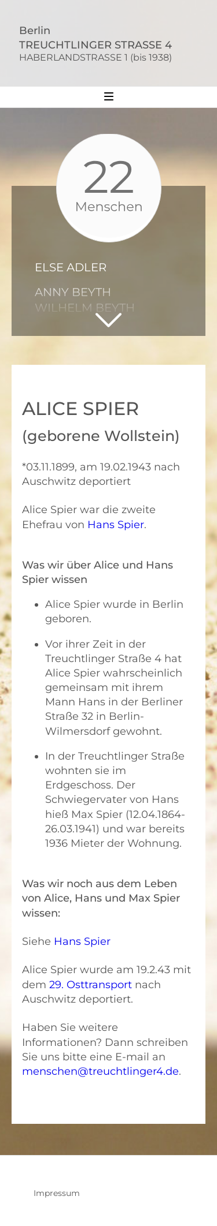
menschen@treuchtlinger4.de (100, 1071)
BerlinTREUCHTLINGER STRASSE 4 (113, 43)
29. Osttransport (90, 984)
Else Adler (70, 267)
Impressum (57, 1193)
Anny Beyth (73, 292)
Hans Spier (115, 524)
